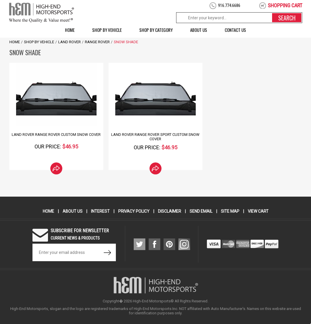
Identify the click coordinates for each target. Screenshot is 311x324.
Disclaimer (169, 211)
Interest (100, 211)
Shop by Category (156, 30)
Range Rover (97, 42)
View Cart (258, 211)
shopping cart (285, 5)
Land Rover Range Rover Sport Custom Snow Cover (155, 136)
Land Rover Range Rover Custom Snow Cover (56, 134)
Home (70, 30)
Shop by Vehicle (107, 30)
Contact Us (235, 30)
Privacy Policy (134, 211)
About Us (198, 30)
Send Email (201, 211)
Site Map (230, 211)
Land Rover (69, 42)
